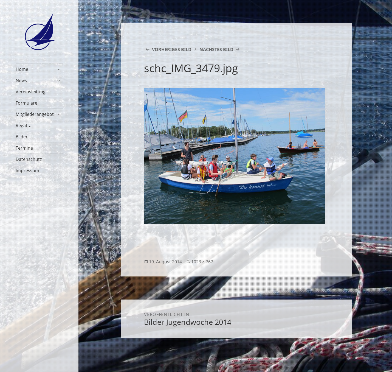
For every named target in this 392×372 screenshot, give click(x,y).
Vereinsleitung (31, 92)
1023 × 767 (202, 262)
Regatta (24, 125)
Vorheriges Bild (171, 49)
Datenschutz (29, 159)
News (21, 80)
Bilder (22, 137)
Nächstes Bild (216, 49)
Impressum (27, 170)
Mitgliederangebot (35, 114)
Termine (24, 148)
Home (22, 69)
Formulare (26, 103)
